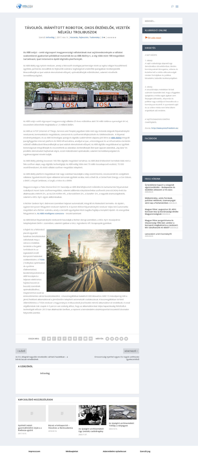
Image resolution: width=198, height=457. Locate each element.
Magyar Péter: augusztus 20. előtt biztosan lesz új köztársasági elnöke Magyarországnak (161, 211)
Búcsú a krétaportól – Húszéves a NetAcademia (60, 426)
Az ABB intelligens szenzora (50, 213)
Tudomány (94, 37)
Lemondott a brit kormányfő (158, 234)
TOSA (41, 259)
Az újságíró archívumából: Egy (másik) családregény (91, 430)
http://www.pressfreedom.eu (164, 128)
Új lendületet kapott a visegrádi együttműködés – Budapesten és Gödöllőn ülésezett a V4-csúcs (160, 187)
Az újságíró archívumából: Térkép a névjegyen (121, 424)
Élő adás (153, 38)
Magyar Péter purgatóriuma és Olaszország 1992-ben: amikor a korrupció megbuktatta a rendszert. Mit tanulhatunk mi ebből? (161, 224)
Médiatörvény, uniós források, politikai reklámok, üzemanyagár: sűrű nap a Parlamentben (160, 200)
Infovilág (50, 37)
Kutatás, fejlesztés (79, 37)
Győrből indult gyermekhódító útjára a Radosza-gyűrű (30, 427)
